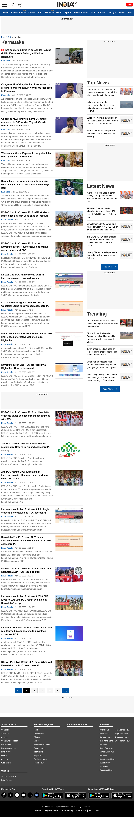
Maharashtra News (122, 730)
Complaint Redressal (9, 741)
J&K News (103, 766)
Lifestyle (112, 12)
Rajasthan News (121, 733)
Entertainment (81, 12)
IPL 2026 (49, 12)
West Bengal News (122, 741)
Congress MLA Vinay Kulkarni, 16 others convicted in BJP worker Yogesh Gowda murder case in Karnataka (24, 122)
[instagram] (17, 795)
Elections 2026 (18, 12)
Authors (4, 759)
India (40, 12)
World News (39, 733)
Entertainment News (42, 744)
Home (5, 12)
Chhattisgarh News (107, 759)
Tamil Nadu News (106, 752)
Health (122, 12)
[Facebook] (4, 795)
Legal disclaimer (51, 810)
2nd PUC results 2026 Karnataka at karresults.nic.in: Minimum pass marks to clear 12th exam (24, 475)
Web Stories (6, 763)
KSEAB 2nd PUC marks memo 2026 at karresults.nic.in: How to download (22, 276)
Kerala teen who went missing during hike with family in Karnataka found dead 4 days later (25, 184)
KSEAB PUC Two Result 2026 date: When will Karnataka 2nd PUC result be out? (26, 664)
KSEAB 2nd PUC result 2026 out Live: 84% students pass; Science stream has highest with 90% (25, 415)
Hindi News (6, 752)
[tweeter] (10, 795)
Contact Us (5, 730)
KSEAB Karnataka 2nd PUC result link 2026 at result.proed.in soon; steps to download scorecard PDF (26, 631)
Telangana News (122, 737)
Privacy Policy (67, 810)
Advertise (5, 737)
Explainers (38, 755)
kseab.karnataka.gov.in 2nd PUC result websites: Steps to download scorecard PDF (26, 304)
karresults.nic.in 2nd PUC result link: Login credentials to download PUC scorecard (25, 511)
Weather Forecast (8, 776)
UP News (103, 755)
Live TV (4, 755)
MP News (103, 744)
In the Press (6, 744)
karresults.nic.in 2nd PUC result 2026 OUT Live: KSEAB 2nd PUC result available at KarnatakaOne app (24, 599)
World (59, 12)
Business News (40, 759)
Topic (10, 37)
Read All (110, 266)
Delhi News (104, 733)
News (3, 37)
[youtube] (23, 795)
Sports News (39, 748)
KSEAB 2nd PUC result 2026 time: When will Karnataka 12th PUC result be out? (26, 570)
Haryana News (105, 737)
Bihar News (104, 730)
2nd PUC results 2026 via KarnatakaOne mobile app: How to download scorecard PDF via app (26, 447)
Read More (110, 389)
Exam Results (7, 220)
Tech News (38, 752)
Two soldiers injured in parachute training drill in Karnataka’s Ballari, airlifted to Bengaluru (26, 53)
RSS (97, 810)
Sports (68, 12)
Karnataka (5, 61)
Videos (31, 12)
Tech (93, 12)
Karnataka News (106, 770)
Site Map (38, 810)
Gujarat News (105, 763)
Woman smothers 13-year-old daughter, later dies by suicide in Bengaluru (26, 155)
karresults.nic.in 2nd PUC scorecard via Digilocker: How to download (23, 367)
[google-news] (36, 795)
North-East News (106, 748)
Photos (101, 12)
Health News (39, 763)
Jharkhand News (106, 741)
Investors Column (8, 748)
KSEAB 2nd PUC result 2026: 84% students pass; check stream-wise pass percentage (25, 214)
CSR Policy (81, 810)
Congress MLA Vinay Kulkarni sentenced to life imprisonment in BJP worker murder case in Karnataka (26, 88)
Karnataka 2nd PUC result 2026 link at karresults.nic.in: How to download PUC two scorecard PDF (26, 540)
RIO (90, 810)
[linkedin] (30, 795)
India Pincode (6, 780)
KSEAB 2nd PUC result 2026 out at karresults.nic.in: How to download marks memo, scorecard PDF (24, 247)
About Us (5, 733)
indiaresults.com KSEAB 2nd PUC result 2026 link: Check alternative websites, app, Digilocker (26, 337)
